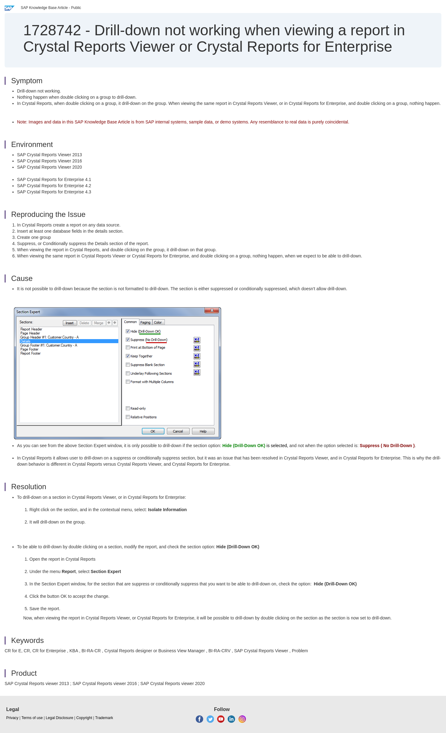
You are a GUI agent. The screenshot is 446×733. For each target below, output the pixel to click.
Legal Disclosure (59, 718)
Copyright (84, 718)
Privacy (12, 718)
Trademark (104, 718)
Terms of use (32, 718)
